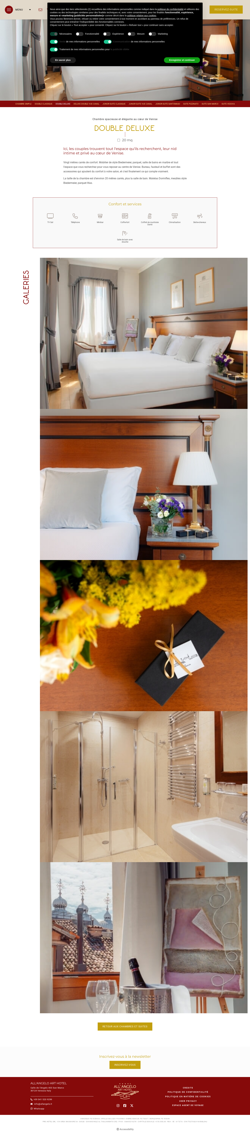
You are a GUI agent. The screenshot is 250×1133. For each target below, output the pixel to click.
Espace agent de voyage (188, 1105)
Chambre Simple (23, 104)
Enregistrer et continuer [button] (182, 60)
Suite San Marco (210, 104)
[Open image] (144, 333)
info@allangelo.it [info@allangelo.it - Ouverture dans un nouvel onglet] (40, 9)
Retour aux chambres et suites (125, 1026)
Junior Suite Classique (114, 104)
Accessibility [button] (127, 1129)
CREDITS (188, 1088)
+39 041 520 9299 (43, 1099)
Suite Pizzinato (190, 104)
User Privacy (188, 1101)
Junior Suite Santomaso (167, 104)
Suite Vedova (228, 104)
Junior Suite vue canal (140, 104)
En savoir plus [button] (63, 60)
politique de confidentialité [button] (171, 9)
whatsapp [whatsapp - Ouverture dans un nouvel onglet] (39, 1108)
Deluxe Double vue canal (86, 104)
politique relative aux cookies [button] (141, 15)
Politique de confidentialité (188, 1092)
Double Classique (43, 104)
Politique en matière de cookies (188, 1096)
